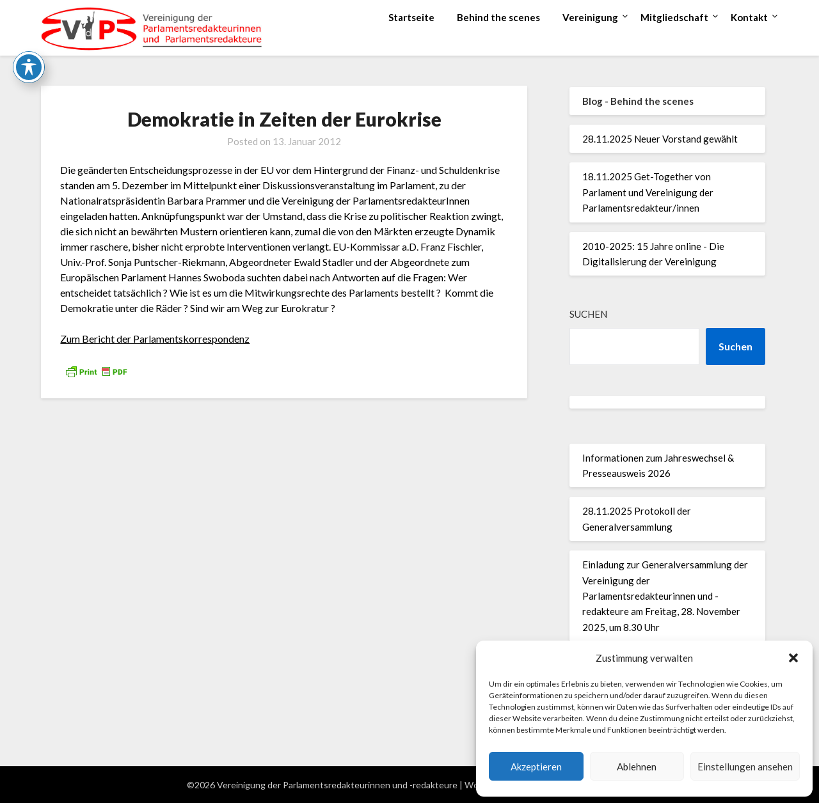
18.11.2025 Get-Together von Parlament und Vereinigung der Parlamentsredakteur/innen (647, 192)
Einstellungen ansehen (745, 766)
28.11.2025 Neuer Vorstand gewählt (660, 138)
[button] (793, 657)
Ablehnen (636, 766)
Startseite (411, 17)
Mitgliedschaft (674, 17)
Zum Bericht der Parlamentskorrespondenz (155, 338)
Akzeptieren (536, 766)
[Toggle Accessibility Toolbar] (28, 30)
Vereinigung (590, 17)
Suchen (588, 314)
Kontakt (749, 17)
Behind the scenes (498, 17)
